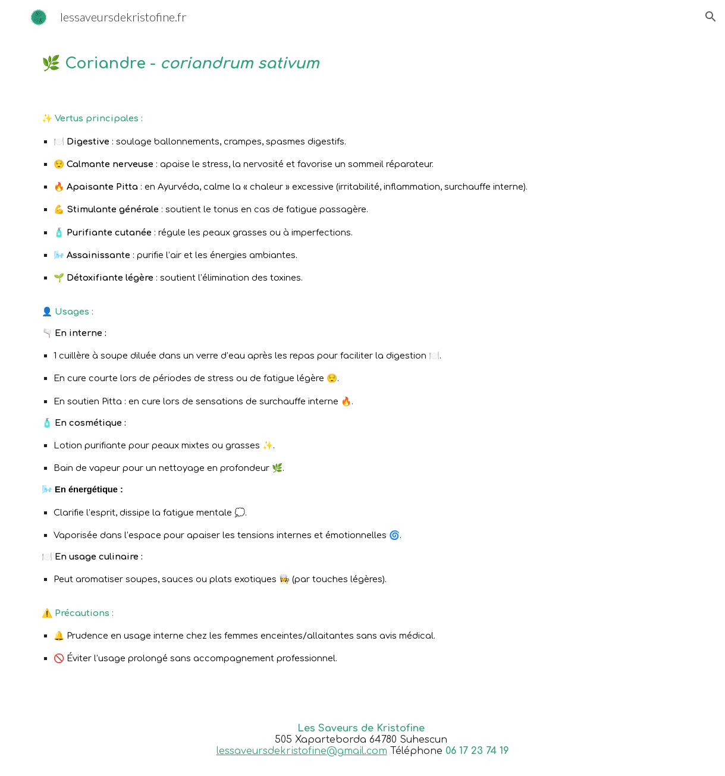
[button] (710, 16)
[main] (362, 63)
